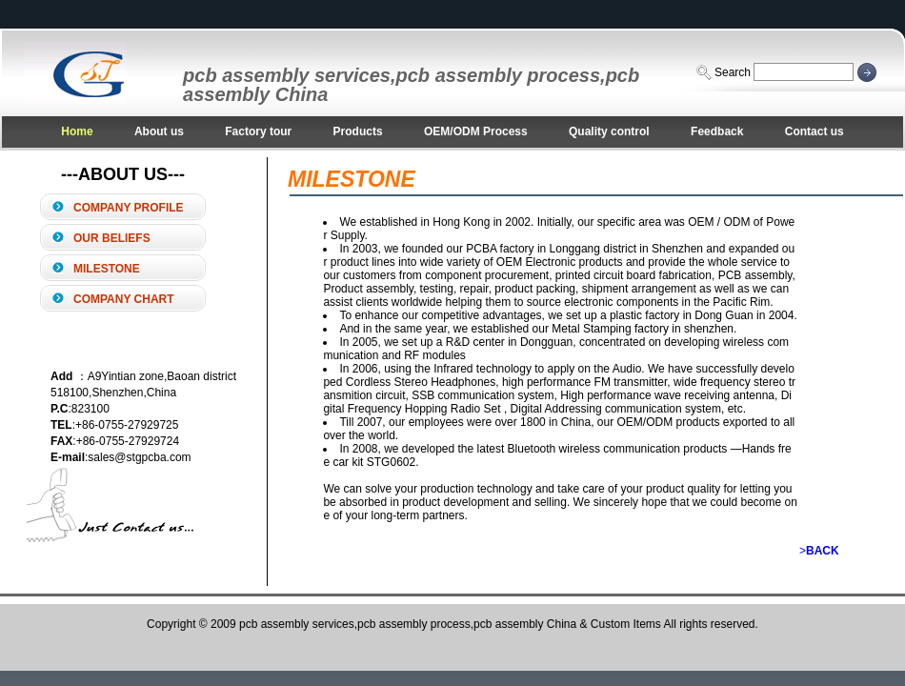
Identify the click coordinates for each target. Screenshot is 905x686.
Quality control (609, 131)
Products (358, 131)
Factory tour (258, 131)
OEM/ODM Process (476, 131)
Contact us (814, 131)
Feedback (717, 131)
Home (76, 131)
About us (159, 131)
